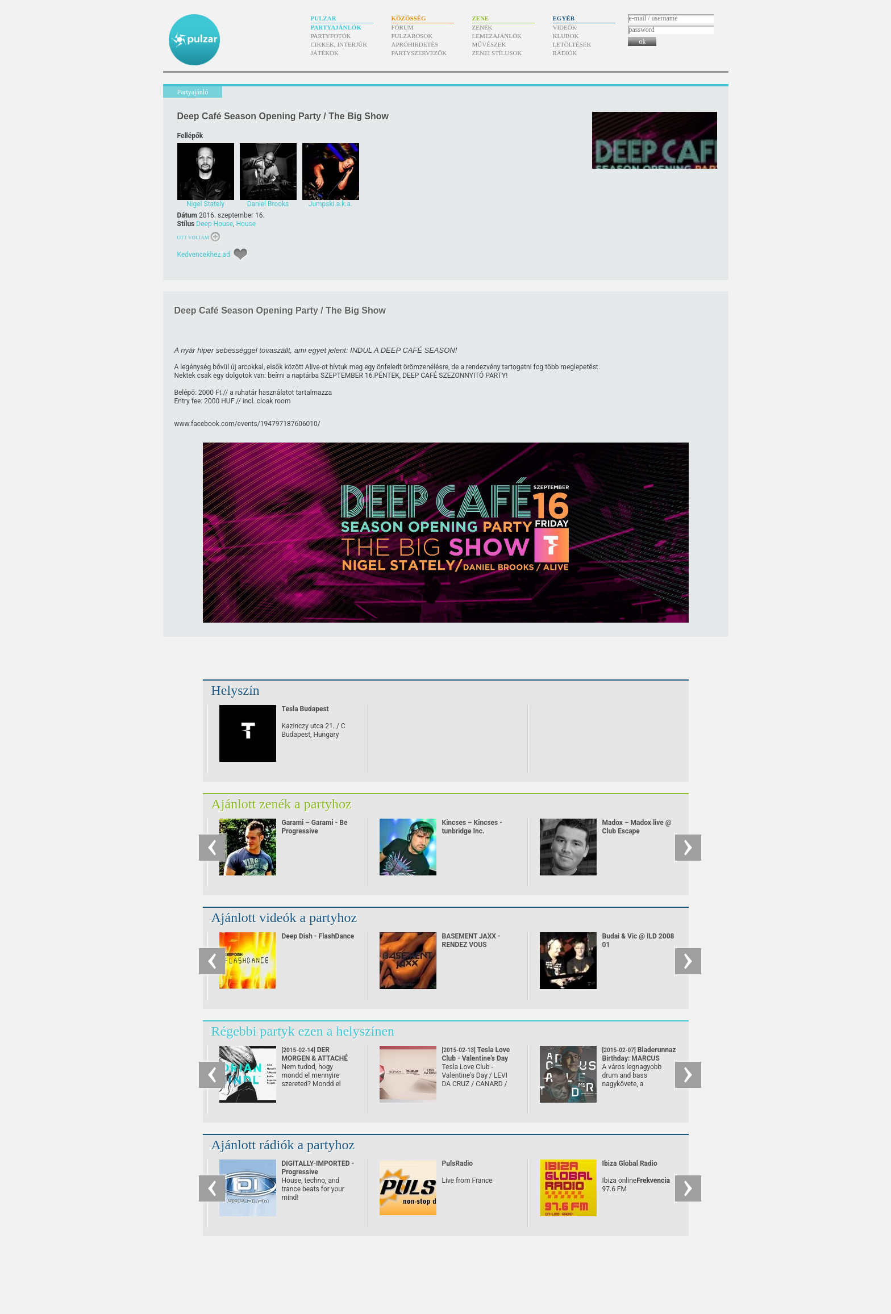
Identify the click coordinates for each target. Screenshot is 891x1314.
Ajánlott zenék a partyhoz (281, 803)
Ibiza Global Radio (629, 1163)
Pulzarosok (412, 35)
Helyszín (235, 690)
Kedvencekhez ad (203, 254)
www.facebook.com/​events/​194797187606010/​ (247, 424)
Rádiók (565, 52)
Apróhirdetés (415, 44)
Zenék (482, 27)
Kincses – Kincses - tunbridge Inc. (472, 827)
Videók (565, 27)
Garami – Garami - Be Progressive (315, 827)
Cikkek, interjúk (339, 44)
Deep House (214, 224)
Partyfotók (331, 35)
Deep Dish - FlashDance (318, 936)
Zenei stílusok (497, 52)
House (246, 224)
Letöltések (572, 44)
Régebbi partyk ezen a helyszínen (303, 1031)
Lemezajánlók (497, 35)
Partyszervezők (419, 52)
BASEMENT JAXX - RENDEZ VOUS (471, 940)
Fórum (403, 27)
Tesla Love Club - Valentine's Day (476, 1058)
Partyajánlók (336, 27)
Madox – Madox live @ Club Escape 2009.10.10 (637, 831)
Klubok (566, 35)
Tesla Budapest (305, 709)
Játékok (325, 52)
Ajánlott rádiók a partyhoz (283, 1144)
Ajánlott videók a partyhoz (284, 917)
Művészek (489, 44)
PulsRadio (457, 1163)
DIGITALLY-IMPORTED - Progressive (318, 1167)
